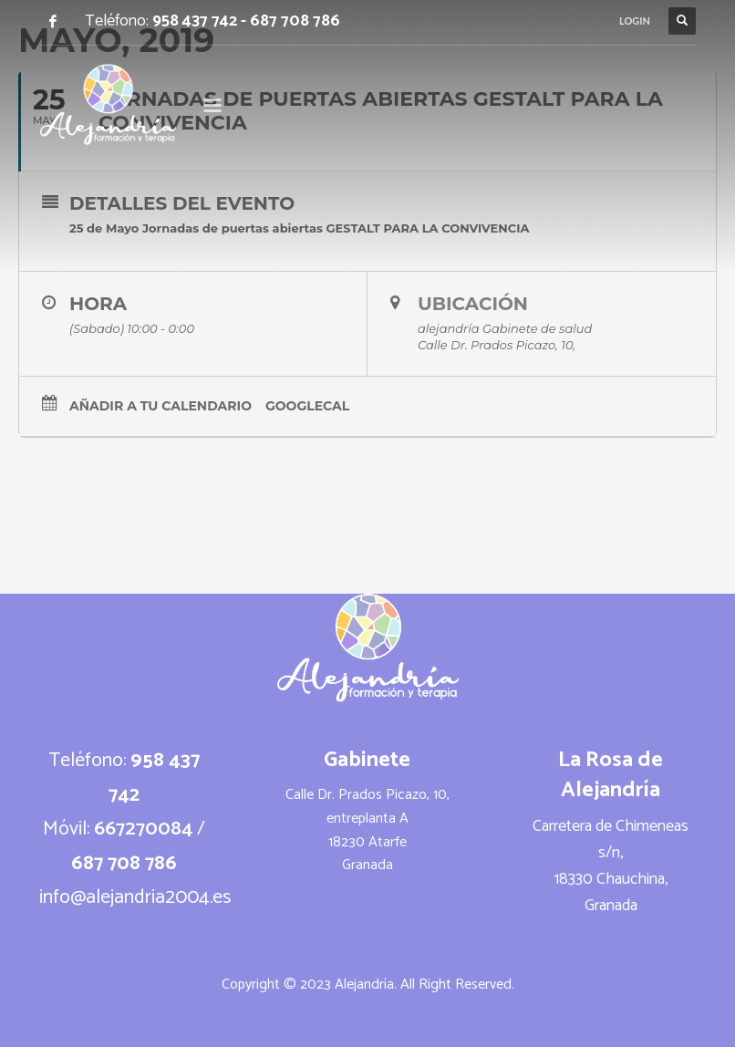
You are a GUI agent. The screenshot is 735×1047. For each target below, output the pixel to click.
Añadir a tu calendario (160, 406)
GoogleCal (307, 406)
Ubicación (473, 304)
